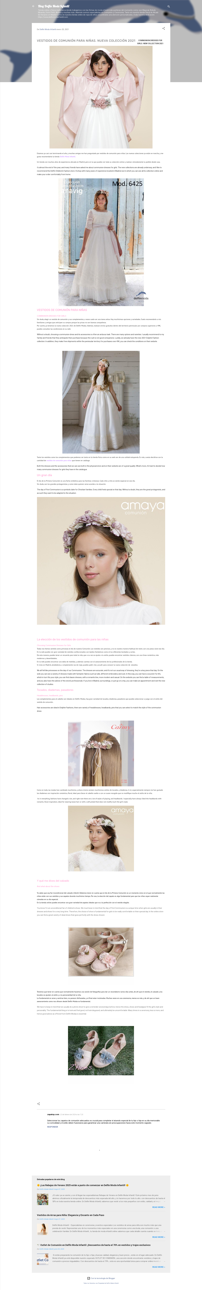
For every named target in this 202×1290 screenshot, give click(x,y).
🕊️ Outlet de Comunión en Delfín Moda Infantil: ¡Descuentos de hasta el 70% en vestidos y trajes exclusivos (93, 1245)
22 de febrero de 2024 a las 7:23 (71, 1114)
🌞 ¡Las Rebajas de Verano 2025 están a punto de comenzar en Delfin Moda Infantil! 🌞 (83, 1185)
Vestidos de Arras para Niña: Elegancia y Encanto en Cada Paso (70, 1215)
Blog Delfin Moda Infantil (53, 6)
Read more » (158, 1207)
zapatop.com (53, 1114)
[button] (163, 29)
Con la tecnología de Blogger (101, 1278)
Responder (52, 1127)
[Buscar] (168, 7)
